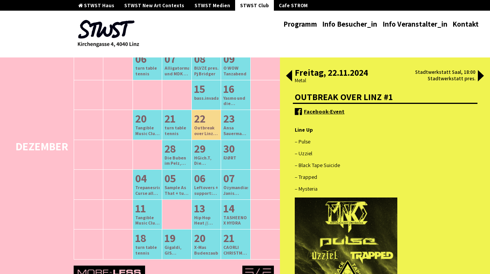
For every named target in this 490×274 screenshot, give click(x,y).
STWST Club (254, 5)
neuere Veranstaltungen (211, 78)
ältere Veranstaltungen (137, 78)
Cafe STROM (293, 5)
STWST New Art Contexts (154, 5)
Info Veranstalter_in (415, 24)
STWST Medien (212, 5)
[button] (289, 76)
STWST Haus (96, 5)
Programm (300, 24)
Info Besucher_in (349, 24)
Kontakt (465, 24)
